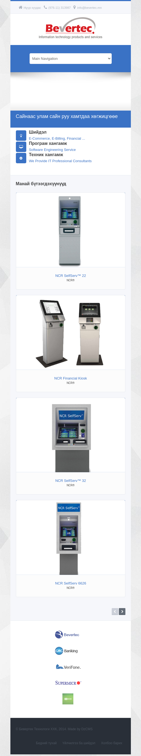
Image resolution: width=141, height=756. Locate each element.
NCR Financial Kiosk (70, 378)
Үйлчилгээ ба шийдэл (78, 745)
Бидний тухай (46, 745)
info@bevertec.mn (87, 7)
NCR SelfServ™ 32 (70, 481)
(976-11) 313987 (57, 7)
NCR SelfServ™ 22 (70, 276)
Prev (115, 611)
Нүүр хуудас (30, 7)
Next (122, 611)
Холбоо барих (111, 745)
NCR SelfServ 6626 (70, 583)
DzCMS (87, 731)
